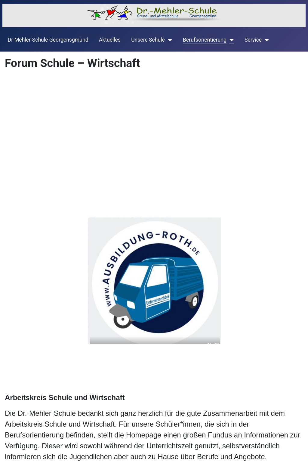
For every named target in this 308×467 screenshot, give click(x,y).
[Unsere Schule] (168, 40)
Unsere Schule (148, 40)
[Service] (265, 40)
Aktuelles (110, 40)
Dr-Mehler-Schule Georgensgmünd (48, 40)
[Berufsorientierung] (230, 40)
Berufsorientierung (204, 40)
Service (253, 40)
